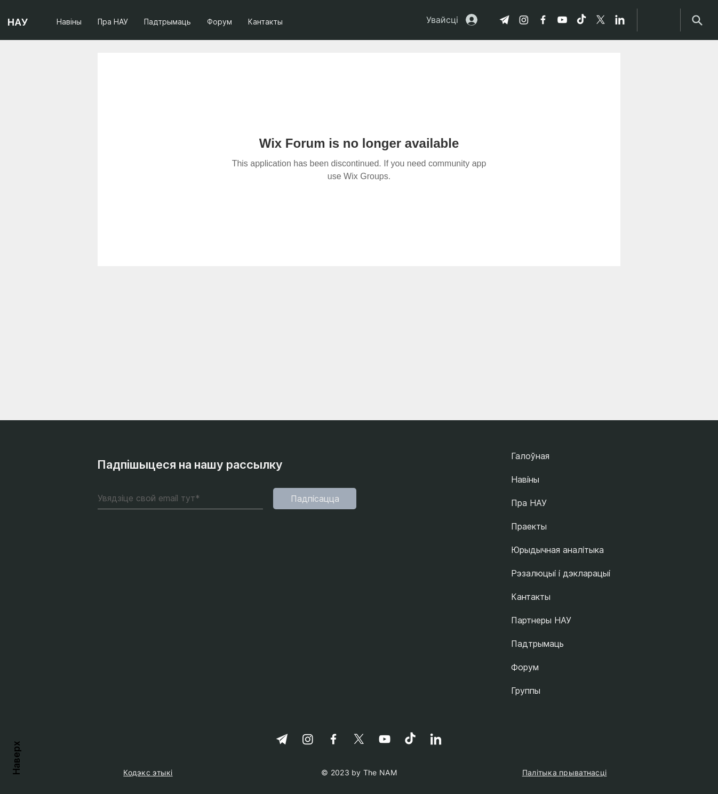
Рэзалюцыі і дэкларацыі (560, 573)
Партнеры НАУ (541, 620)
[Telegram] (504, 20)
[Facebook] (543, 20)
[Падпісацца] (314, 498)
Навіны (525, 479)
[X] (601, 20)
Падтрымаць (537, 643)
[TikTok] (581, 20)
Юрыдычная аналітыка (557, 549)
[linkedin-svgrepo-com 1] (620, 20)
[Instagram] (524, 20)
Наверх (16, 757)
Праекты (529, 526)
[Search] (697, 20)
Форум (525, 667)
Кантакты (531, 596)
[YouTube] (562, 20)
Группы (525, 690)
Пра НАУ (529, 503)
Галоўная (530, 456)
